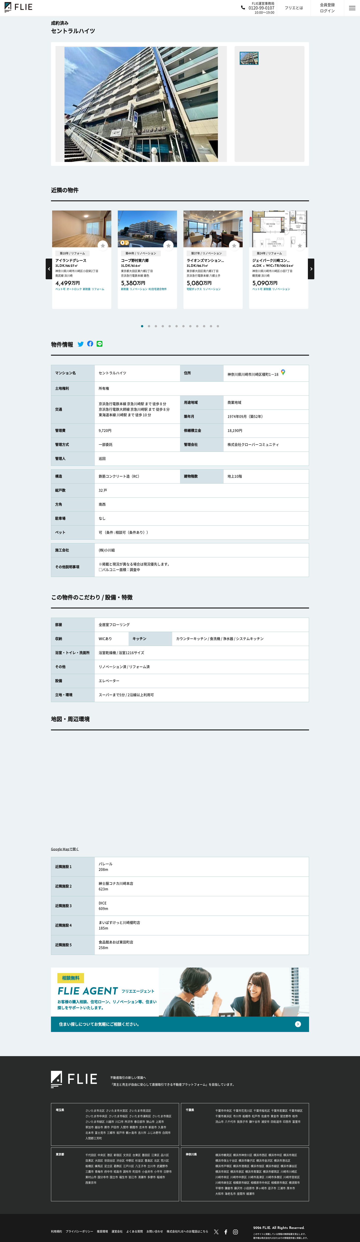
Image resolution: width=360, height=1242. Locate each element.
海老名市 (230, 1193)
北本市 (89, 1132)
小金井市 (147, 1171)
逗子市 (272, 1188)
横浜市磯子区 (247, 1160)
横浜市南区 (290, 1155)
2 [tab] (149, 326)
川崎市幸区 (222, 1177)
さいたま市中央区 (96, 1116)
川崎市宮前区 (291, 1177)
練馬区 (99, 1166)
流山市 (219, 1121)
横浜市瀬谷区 (289, 1166)
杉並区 (139, 1160)
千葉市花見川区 (242, 1110)
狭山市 (150, 1121)
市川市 (237, 1116)
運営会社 (117, 1231)
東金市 (275, 1116)
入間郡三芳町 (93, 1138)
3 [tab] (156, 326)
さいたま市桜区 (118, 1116)
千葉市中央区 (223, 1110)
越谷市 (99, 1127)
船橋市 (246, 1116)
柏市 (295, 1116)
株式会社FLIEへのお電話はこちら (187, 1231)
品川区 (165, 1155)
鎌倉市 (229, 1188)
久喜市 (162, 1127)
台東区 (136, 1155)
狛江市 (133, 1177)
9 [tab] (197, 326)
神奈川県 (191, 1154)
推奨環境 (102, 1231)
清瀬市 (142, 1177)
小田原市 (249, 1188)
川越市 (110, 1121)
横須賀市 (294, 1182)
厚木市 (291, 1188)
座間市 (241, 1193)
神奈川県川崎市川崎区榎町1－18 (257, 374)
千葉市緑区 (296, 1110)
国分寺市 (103, 1177)
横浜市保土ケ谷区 (226, 1160)
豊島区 (149, 1160)
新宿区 (118, 1155)
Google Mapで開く (65, 849)
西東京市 (90, 1182)
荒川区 (165, 1160)
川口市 (119, 1121)
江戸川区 (128, 1166)
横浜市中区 (275, 1155)
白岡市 (166, 1132)
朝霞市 (134, 1127)
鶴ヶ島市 (131, 1132)
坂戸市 (120, 1132)
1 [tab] (142, 326)
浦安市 (265, 1121)
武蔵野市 (162, 1166)
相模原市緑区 (241, 1182)
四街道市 (276, 1121)
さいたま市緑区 (95, 1121)
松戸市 (256, 1116)
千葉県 (190, 1110)
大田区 (99, 1160)
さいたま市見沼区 (140, 1110)
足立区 (108, 1166)
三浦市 (281, 1188)
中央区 (102, 1155)
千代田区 (90, 1155)
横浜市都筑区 (271, 1171)
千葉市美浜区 (223, 1116)
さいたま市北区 (95, 1110)
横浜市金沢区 (264, 1160)
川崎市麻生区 (223, 1182)
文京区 (127, 1155)
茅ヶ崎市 (261, 1188)
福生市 (123, 1177)
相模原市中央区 (260, 1182)
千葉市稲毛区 (261, 1110)
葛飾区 (118, 1166)
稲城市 (161, 1177)
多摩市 (151, 1177)
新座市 (153, 1127)
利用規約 (56, 1231)
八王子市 (140, 1166)
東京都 (60, 1154)
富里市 (296, 1121)
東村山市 (90, 1177)
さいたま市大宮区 (117, 1110)
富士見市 (100, 1132)
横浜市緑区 (272, 1166)
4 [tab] (163, 326)
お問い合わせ (154, 1231)
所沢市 (129, 1121)
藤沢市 (238, 1188)
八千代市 (230, 1121)
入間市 (124, 1127)
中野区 (130, 1160)
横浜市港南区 (241, 1166)
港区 (109, 1155)
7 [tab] (183, 326)
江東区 (155, 1155)
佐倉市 (265, 1116)
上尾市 (160, 1121)
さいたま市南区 (162, 1116)
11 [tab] (211, 326)
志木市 (143, 1127)
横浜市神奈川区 (242, 1155)
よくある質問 (134, 1231)
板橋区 (89, 1166)
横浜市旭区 (257, 1166)
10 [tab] (204, 326)
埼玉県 (60, 1110)
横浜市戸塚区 (223, 1166)
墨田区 (146, 1155)
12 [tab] (218, 326)
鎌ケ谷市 (254, 1121)
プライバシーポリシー (79, 1231)
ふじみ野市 (154, 1132)
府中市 (108, 1171)
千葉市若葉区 (279, 1110)
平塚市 (219, 1188)
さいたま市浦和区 (140, 1116)
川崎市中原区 (238, 1177)
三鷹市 (89, 1171)
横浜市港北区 (282, 1160)
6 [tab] (176, 326)
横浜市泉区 (237, 1171)
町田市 (136, 1171)
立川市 (151, 1166)
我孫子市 (242, 1121)
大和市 (219, 1193)
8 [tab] (190, 326)
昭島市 (118, 1171)
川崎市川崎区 (289, 1171)
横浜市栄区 (222, 1171)
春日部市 (139, 1121)
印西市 (287, 1121)
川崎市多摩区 (274, 1177)
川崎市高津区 (256, 1177)
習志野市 (285, 1116)
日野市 (167, 1171)
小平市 (158, 1171)
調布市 (127, 1171)
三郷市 (111, 1132)
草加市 (89, 1127)
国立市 (114, 1177)
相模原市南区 (279, 1182)
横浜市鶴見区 (223, 1155)
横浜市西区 (260, 1155)
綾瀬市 (250, 1193)
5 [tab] (170, 326)
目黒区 (89, 1160)
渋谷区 (120, 1160)
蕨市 (107, 1127)
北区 (157, 1160)
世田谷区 (109, 1160)
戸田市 (115, 1127)
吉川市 (142, 1132)
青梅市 (99, 1171)
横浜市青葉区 (253, 1171)
